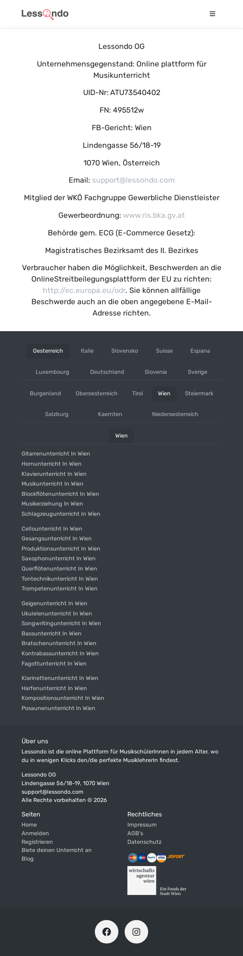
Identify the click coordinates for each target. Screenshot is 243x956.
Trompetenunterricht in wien (60, 588)
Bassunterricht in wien (52, 633)
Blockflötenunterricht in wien (60, 494)
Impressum (142, 824)
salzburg (57, 414)
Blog (28, 859)
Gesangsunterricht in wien (57, 538)
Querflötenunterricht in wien (59, 568)
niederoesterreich (175, 414)
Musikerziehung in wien (52, 503)
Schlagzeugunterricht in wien (61, 514)
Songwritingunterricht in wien (61, 623)
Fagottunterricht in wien (54, 663)
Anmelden (35, 833)
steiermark (199, 393)
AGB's (135, 833)
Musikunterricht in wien (52, 484)
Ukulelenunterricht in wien (57, 613)
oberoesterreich (97, 393)
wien (164, 393)
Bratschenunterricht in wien (59, 643)
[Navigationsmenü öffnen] (212, 14)
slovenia (156, 372)
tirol (137, 393)
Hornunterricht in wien (52, 464)
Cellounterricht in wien (52, 529)
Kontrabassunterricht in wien (60, 653)
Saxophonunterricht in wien (59, 558)
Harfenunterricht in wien (54, 688)
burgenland (45, 393)
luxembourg (52, 372)
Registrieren (37, 842)
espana (200, 351)
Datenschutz (144, 842)
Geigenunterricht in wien (54, 603)
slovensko (124, 351)
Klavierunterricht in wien (54, 474)
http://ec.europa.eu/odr (84, 290)
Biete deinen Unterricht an (57, 850)
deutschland (107, 372)
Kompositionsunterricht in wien (63, 698)
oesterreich (48, 351)
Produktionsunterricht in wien (61, 548)
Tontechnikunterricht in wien (60, 579)
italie (87, 351)
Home (29, 824)
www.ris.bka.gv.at (154, 215)
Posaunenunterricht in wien (58, 708)
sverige (197, 372)
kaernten (110, 414)
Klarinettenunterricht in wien (60, 678)
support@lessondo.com (133, 180)
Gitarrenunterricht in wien (56, 453)
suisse (164, 351)
